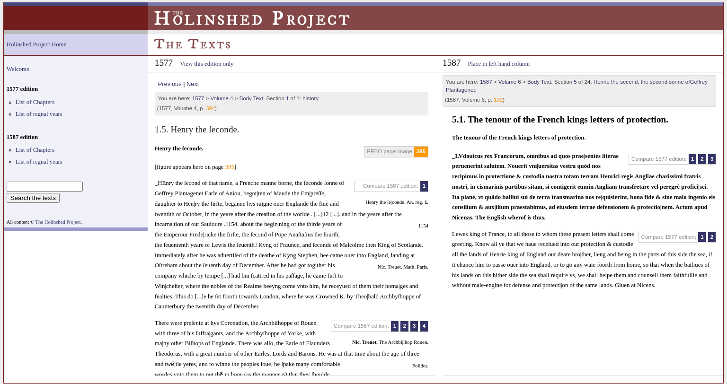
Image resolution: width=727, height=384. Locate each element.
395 (421, 151)
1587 (486, 82)
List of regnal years (39, 114)
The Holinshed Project (58, 222)
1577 (198, 98)
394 (210, 108)
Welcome (18, 69)
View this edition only (206, 64)
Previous (170, 83)
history (310, 98)
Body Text (251, 98)
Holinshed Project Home (37, 44)
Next (192, 83)
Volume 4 (221, 98)
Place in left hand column (499, 64)
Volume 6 (509, 82)
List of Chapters (35, 102)
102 (498, 100)
